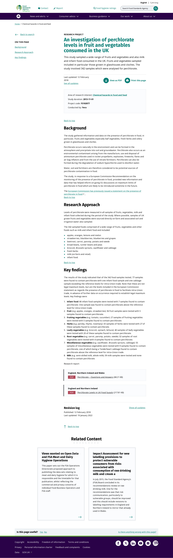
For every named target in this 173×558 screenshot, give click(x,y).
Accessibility (33, 542)
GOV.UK (28, 553)
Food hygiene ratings (104, 8)
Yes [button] (41, 532)
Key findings (20, 57)
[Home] (18, 16)
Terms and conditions (78, 542)
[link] (154, 2)
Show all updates (137, 407)
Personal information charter (38, 547)
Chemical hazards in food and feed (110, 95)
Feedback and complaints (67, 547)
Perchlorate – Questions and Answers (95, 377)
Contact (44, 8)
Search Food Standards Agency (135, 8)
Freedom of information (53, 542)
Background (20, 47)
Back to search (27, 34)
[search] (155, 8)
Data (17, 552)
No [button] (45, 532)
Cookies (86, 547)
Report (59, 8)
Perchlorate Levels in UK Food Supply (95, 392)
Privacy (18, 547)
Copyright (19, 542)
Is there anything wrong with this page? (137, 532)
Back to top (69, 120)
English (144, 2)
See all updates (71, 83)
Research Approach (24, 52)
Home (17, 24)
